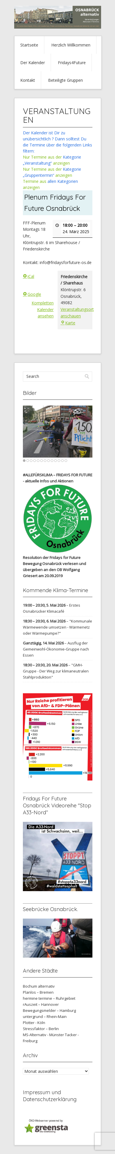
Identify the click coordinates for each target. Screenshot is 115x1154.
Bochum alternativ (39, 986)
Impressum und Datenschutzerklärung (49, 1096)
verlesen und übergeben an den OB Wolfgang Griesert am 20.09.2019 (54, 569)
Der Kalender (32, 62)
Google (32, 294)
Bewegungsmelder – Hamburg (49, 1010)
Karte (68, 323)
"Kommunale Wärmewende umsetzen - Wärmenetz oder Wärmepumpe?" (57, 627)
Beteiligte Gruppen (65, 80)
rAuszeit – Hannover (41, 1004)
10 (55, 460)
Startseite (29, 45)
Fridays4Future (72, 62)
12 (62, 460)
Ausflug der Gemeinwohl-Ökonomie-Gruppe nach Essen (56, 649)
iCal (28, 276)
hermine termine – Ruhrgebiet (49, 998)
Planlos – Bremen (38, 992)
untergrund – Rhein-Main (45, 1016)
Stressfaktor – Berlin (41, 1028)
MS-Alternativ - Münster (43, 1034)
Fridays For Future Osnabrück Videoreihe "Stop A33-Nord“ (57, 805)
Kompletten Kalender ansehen (43, 309)
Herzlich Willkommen (70, 45)
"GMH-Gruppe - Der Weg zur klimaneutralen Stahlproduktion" (56, 671)
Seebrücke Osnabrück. (50, 909)
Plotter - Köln (34, 1022)
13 (66, 460)
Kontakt (27, 80)
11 (59, 460)
